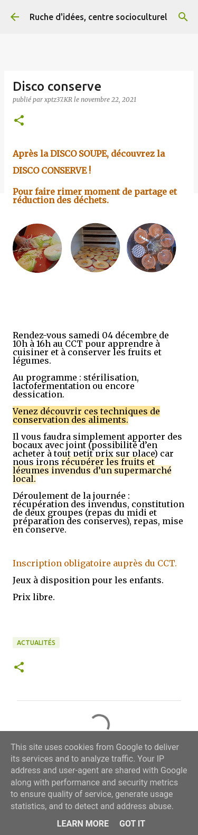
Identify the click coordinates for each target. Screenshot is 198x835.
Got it (132, 824)
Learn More (83, 824)
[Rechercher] (183, 17)
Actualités (36, 642)
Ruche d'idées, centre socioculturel (98, 17)
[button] (19, 121)
